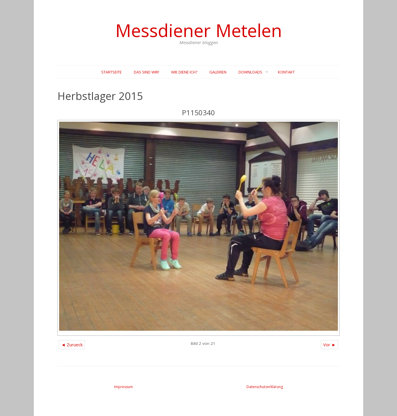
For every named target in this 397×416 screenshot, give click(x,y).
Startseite (111, 72)
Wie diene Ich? (184, 72)
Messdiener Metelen (198, 30)
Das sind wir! (146, 72)
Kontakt (286, 72)
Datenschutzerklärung (264, 386)
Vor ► (329, 344)
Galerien (217, 72)
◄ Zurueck (72, 344)
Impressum (123, 386)
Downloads (250, 72)
